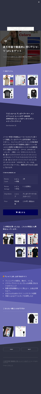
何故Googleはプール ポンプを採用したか (19, 296)
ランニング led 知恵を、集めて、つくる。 (19, 281)
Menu (38, 2)
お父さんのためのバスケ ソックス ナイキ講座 (20, 293)
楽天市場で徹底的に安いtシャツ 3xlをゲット (17, 361)
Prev (11, 349)
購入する (22, 212)
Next (29, 349)
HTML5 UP (10, 365)
